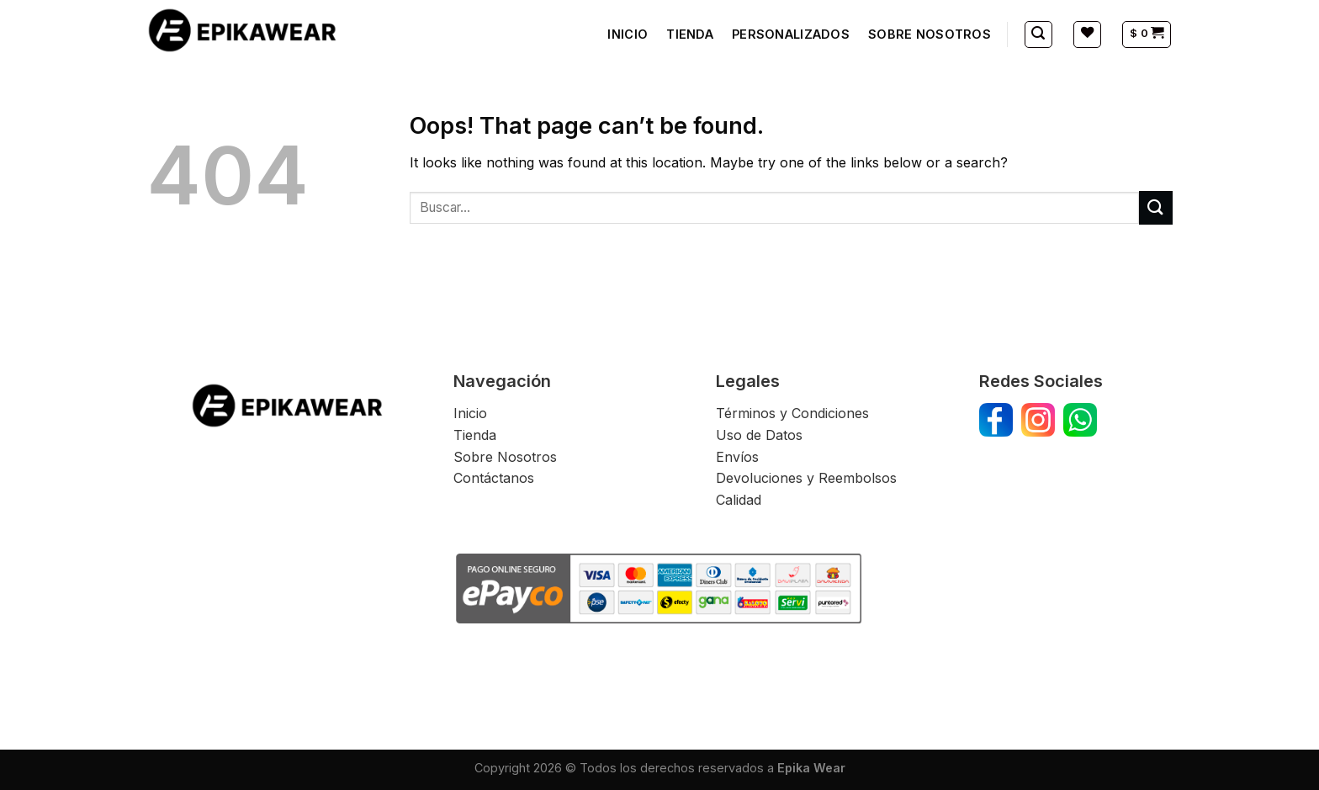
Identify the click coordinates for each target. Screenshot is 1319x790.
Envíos (739, 456)
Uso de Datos (759, 435)
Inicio (470, 413)
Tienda (474, 435)
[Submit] (1156, 207)
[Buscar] (1039, 34)
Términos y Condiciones (792, 413)
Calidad (738, 499)
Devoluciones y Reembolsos (806, 477)
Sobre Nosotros (505, 456)
